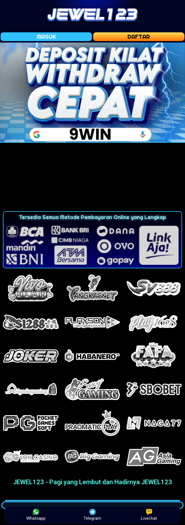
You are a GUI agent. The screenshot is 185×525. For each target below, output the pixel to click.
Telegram (92, 515)
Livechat (149, 515)
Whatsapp (36, 515)
